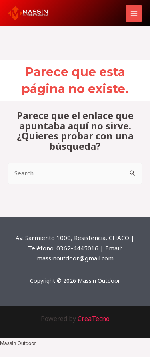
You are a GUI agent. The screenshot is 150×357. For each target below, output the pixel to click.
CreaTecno (94, 318)
